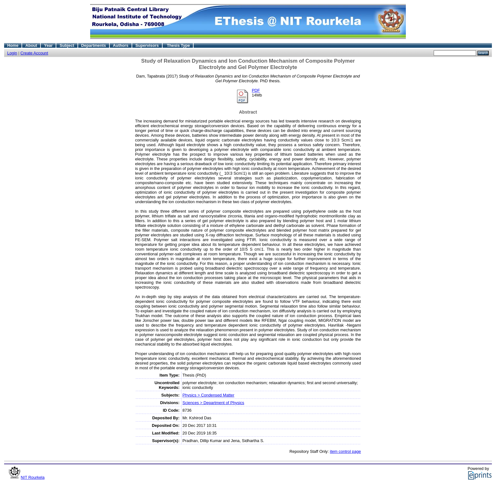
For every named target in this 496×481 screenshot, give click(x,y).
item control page (345, 451)
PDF (256, 90)
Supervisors (147, 45)
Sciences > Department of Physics (213, 402)
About (31, 45)
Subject (66, 45)
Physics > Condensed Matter (208, 395)
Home (13, 45)
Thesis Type (178, 45)
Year (48, 45)
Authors (120, 45)
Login (12, 53)
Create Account (34, 53)
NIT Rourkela (33, 477)
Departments (93, 45)
